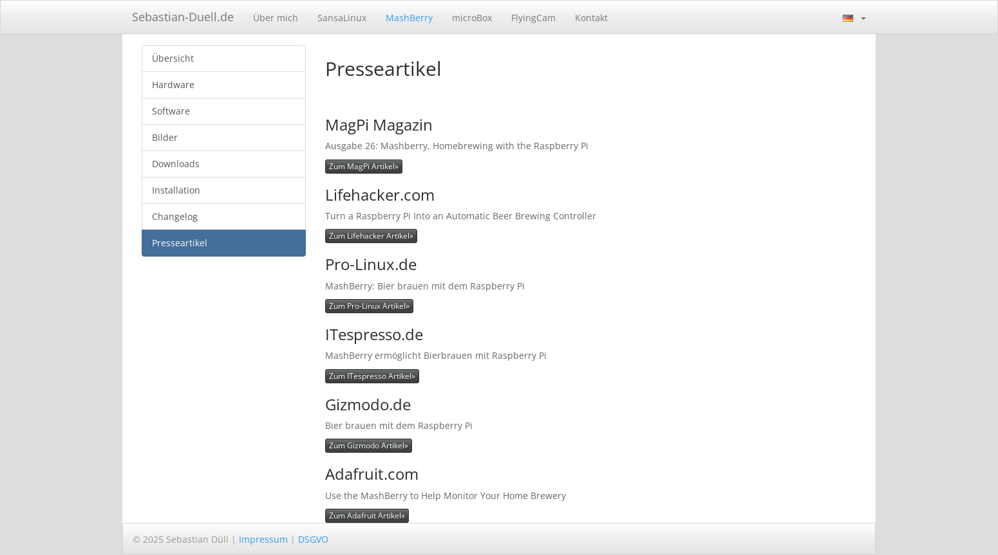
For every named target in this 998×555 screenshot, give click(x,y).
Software (171, 111)
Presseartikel (179, 243)
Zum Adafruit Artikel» (367, 515)
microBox (472, 18)
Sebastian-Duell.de (183, 16)
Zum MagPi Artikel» (364, 166)
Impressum (263, 539)
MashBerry (409, 18)
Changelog (175, 216)
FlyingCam (533, 18)
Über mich (275, 18)
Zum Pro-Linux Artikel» (369, 305)
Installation (176, 190)
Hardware (173, 84)
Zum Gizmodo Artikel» (368, 445)
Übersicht (173, 58)
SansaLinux (341, 18)
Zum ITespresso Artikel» (372, 375)
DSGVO (313, 539)
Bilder (165, 137)
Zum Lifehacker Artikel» (371, 235)
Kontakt (591, 18)
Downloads (176, 164)
